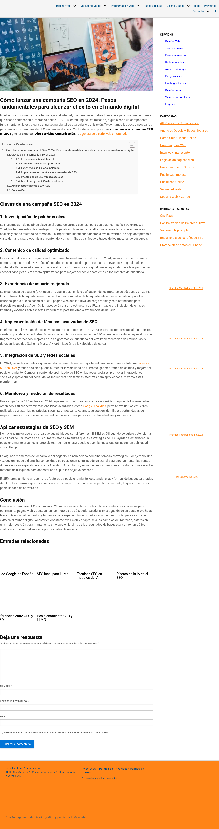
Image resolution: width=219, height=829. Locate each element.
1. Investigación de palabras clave (38, 159)
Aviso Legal (89, 768)
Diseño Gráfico (175, 6)
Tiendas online (174, 48)
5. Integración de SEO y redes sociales (40, 176)
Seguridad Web (170, 189)
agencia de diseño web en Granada (104, 134)
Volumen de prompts (174, 230)
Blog (197, 6)
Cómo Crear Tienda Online (178, 138)
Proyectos (210, 6)
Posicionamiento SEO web (178, 167)
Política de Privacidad (113, 768)
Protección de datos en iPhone (181, 245)
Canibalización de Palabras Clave (182, 223)
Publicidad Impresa (173, 174)
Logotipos (171, 104)
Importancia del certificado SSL (181, 237)
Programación (173, 76)
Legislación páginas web (177, 160)
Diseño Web (63, 6)
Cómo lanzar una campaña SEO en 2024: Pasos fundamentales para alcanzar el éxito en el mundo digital (69, 150)
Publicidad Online (172, 182)
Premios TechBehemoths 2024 (186, 434)
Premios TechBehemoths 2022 (186, 338)
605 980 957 (13, 775)
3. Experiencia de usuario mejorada (39, 168)
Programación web (122, 6)
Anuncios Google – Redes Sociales (184, 130)
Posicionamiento (175, 55)
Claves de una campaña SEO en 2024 (33, 154)
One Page (166, 215)
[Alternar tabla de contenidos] (130, 145)
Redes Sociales (153, 6)
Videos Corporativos (177, 97)
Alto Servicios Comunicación (179, 123)
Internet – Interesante (175, 152)
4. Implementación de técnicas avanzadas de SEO (47, 172)
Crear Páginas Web (173, 145)
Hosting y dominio (176, 83)
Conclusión (18, 190)
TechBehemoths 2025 (186, 477)
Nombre (6, 686)
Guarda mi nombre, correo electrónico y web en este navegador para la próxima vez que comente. (57, 732)
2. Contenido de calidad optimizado (39, 163)
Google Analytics (94, 406)
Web (2, 716)
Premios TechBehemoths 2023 (186, 368)
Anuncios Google (175, 69)
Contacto (198, 11)
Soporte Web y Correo (175, 196)
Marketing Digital (90, 6)
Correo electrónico (14, 701)
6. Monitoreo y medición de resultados (40, 181)
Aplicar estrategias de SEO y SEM (31, 185)
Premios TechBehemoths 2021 (186, 288)
